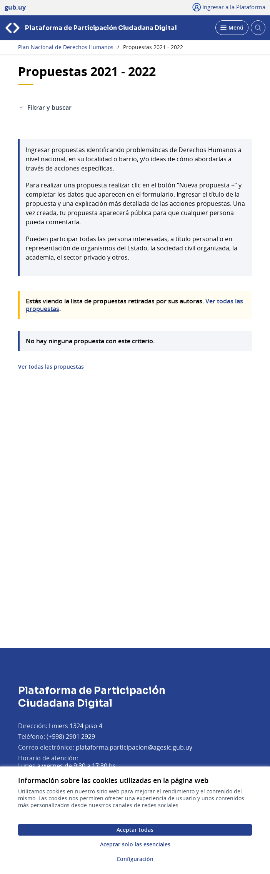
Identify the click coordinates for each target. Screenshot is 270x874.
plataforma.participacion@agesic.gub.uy (134, 747)
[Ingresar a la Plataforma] (229, 7)
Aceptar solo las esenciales (135, 844)
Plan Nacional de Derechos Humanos (65, 47)
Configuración (135, 858)
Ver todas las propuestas (51, 366)
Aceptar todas (135, 829)
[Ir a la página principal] (91, 27)
